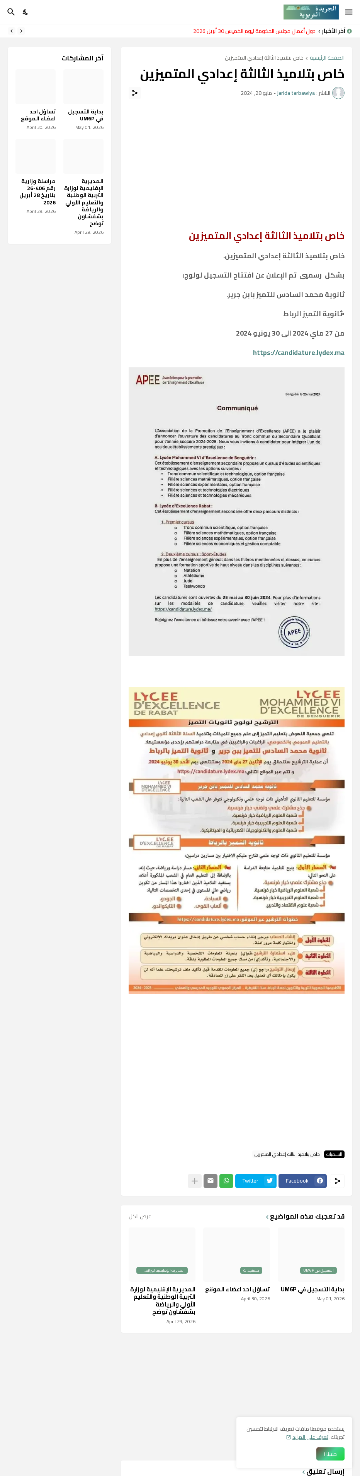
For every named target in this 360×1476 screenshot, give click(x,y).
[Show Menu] (349, 12)
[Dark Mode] (25, 12)
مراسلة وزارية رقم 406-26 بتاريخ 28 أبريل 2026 (37, 192)
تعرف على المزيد (310, 1437)
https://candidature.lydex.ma (299, 352)
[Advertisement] (237, 169)
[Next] (11, 31)
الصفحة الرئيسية (327, 58)
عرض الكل (140, 1216)
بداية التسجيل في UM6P (313, 1289)
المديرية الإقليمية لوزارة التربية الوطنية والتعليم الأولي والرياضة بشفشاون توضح (162, 1301)
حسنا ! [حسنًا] (330, 1454)
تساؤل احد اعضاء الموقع (237, 1289)
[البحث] (10, 12)
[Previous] (21, 31)
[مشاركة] (135, 93)
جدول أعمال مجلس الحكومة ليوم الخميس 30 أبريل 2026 (252, 30)
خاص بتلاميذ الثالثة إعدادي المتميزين (264, 58)
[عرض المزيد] (195, 1181)
